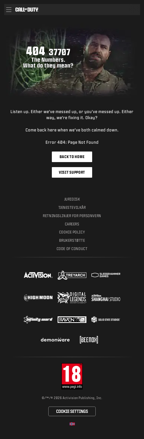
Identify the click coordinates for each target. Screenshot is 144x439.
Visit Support (72, 172)
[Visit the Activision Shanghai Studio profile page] (105, 298)
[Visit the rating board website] (72, 376)
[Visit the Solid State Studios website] (105, 319)
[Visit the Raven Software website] (72, 319)
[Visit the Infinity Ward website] (38, 319)
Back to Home (72, 157)
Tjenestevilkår (72, 207)
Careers (72, 224)
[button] (8, 9)
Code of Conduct (72, 249)
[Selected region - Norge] (72, 424)
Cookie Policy (72, 232)
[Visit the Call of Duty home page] (26, 10)
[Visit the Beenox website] (89, 340)
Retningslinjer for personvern (72, 216)
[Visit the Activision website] (38, 275)
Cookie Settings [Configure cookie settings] (72, 411)
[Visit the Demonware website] (55, 340)
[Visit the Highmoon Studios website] (38, 297)
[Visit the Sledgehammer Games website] (105, 275)
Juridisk (72, 199)
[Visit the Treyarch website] (72, 275)
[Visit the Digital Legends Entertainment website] (72, 297)
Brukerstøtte (72, 240)
